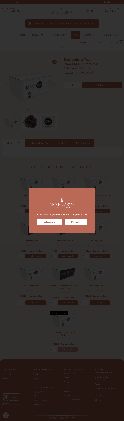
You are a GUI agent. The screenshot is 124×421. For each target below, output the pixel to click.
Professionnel (49, 222)
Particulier (76, 222)
